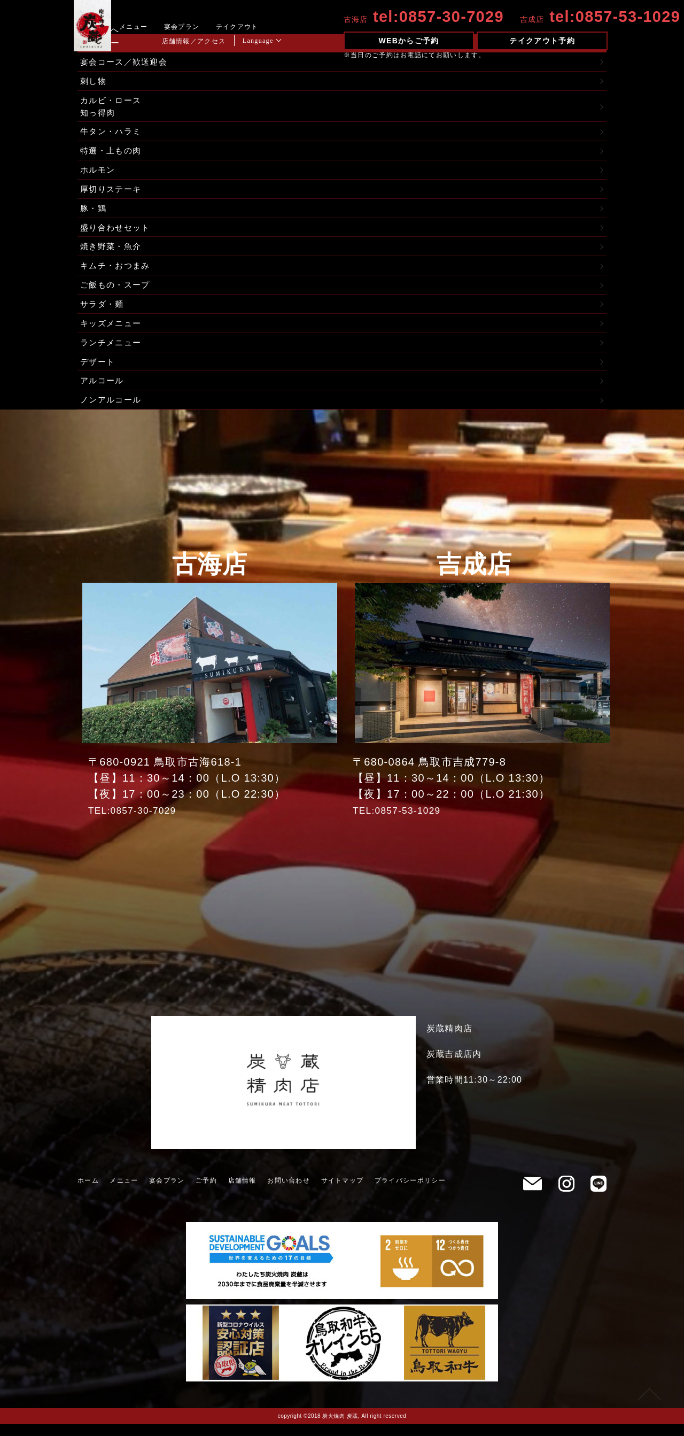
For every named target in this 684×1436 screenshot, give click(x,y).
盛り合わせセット (117, 233)
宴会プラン (202, 26)
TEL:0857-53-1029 (403, 822)
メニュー (154, 26)
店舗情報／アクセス (214, 41)
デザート (98, 371)
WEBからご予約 (415, 40)
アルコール (103, 391)
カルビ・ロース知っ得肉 (112, 108)
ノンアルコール (112, 411)
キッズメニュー (112, 332)
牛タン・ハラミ (112, 134)
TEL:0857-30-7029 (138, 822)
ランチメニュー (112, 352)
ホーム (88, 1192)
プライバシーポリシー (410, 1192)
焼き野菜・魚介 (112, 253)
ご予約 (206, 1192)
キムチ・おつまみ (117, 272)
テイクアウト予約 (541, 40)
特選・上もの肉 (112, 154)
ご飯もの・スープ (117, 292)
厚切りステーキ (112, 193)
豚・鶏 (94, 213)
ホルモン (98, 174)
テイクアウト (257, 26)
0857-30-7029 (460, 16)
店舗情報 (242, 1192)
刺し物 (94, 82)
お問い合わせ (288, 1192)
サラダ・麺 (103, 312)
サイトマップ (342, 1192)
